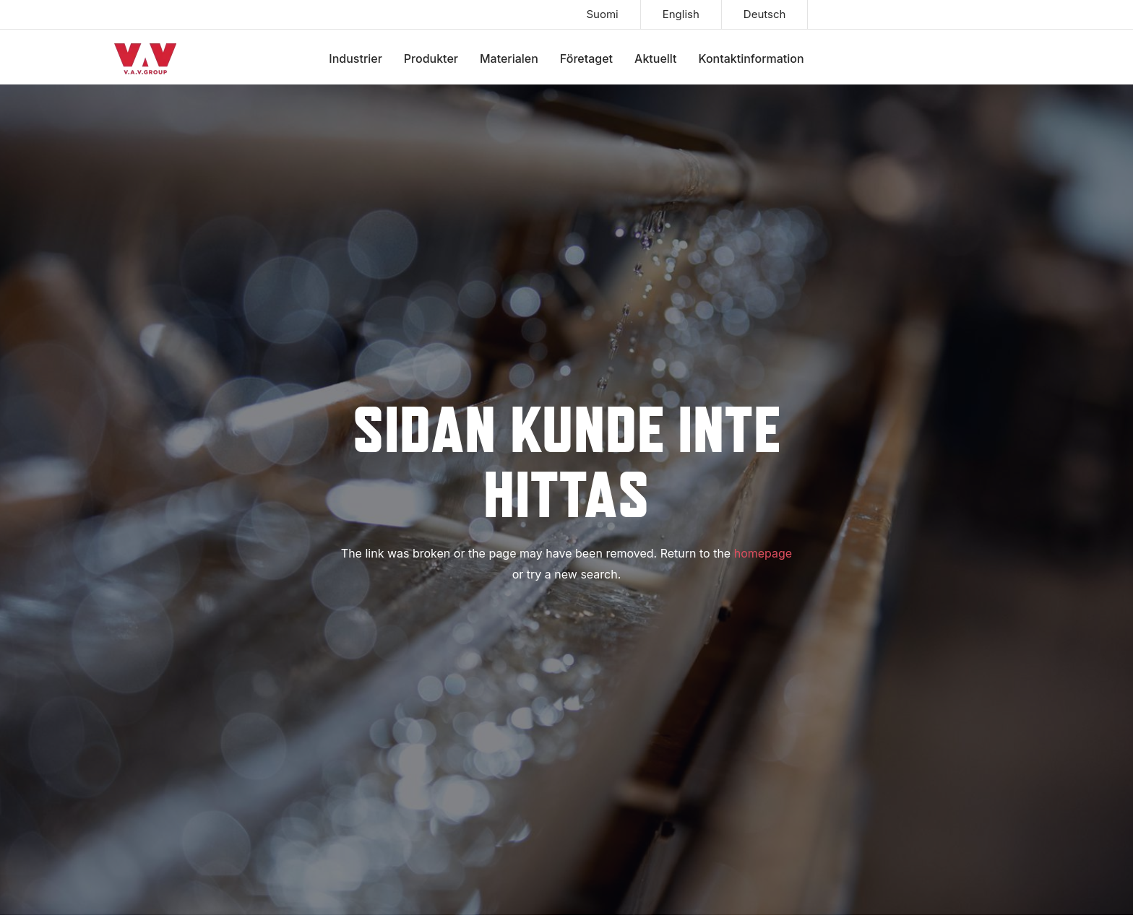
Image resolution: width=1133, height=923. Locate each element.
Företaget (586, 58)
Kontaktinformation (751, 58)
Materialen (509, 58)
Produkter (431, 58)
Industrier (355, 58)
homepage (763, 553)
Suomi (602, 14)
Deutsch (765, 14)
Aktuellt (655, 58)
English (681, 14)
